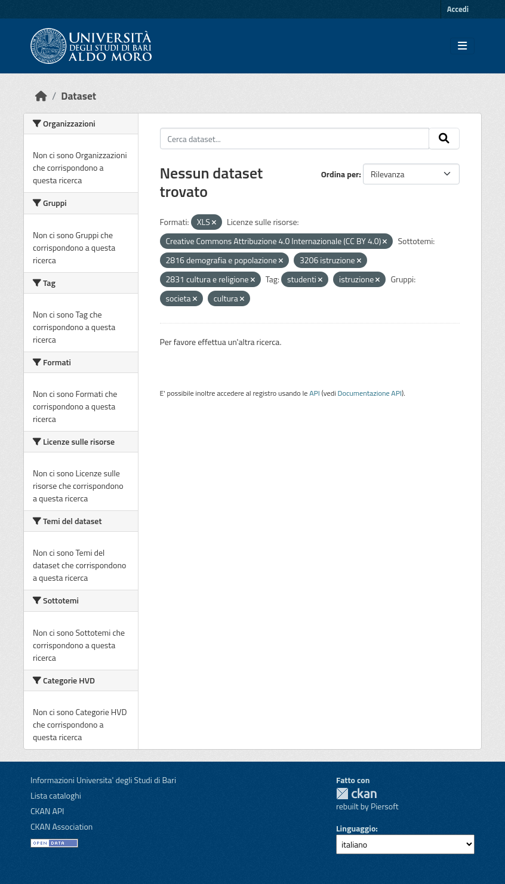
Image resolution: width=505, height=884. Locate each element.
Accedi (458, 9)
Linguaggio (355, 828)
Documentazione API (370, 393)
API (314, 393)
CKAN (356, 793)
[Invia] (444, 138)
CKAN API (47, 811)
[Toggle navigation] (462, 46)
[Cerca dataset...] (295, 138)
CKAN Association (61, 826)
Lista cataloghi (55, 795)
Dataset (78, 96)
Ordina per (340, 174)
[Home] (41, 96)
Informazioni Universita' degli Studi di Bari (103, 780)
